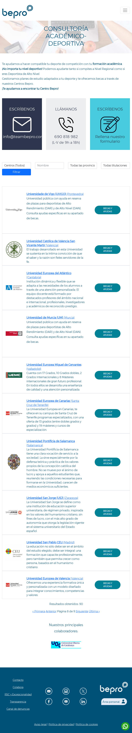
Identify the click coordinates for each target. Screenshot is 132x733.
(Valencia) (54, 578)
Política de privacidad (61, 724)
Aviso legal (40, 724)
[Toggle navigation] (125, 10)
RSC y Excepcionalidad (18, 694)
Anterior (51, 611)
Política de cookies (87, 724)
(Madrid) (50, 542)
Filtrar (16, 172)
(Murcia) (50, 317)
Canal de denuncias (18, 708)
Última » (94, 611)
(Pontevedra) (55, 194)
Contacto (18, 680)
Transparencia (18, 701)
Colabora (18, 687)
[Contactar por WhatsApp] (125, 726)
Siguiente (82, 611)
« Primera (38, 611)
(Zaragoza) (52, 498)
